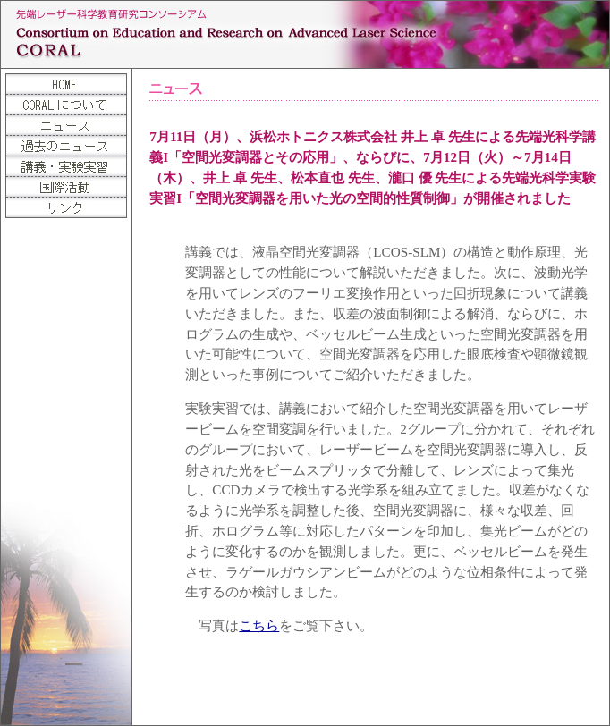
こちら (259, 625)
